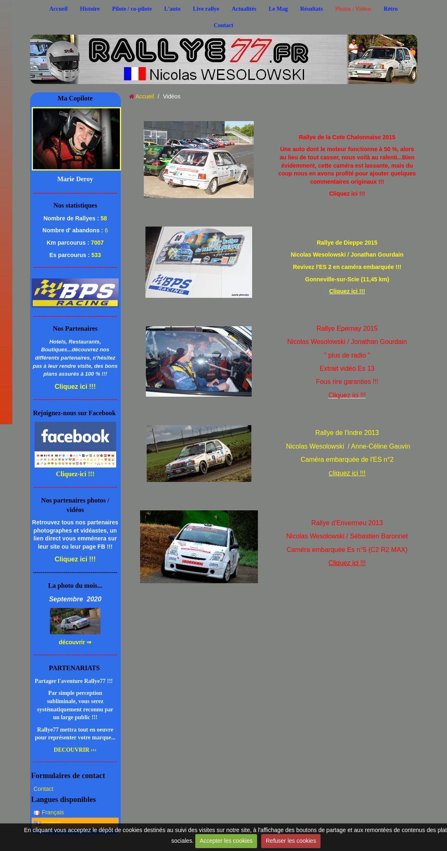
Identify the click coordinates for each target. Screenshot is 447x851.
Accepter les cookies (226, 840)
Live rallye (206, 9)
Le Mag (278, 9)
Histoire (90, 9)
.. (93, 50)
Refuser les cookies (291, 840)
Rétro (391, 9)
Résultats (311, 9)
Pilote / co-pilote (132, 9)
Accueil (58, 9)
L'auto (172, 9)
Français (49, 812)
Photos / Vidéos (353, 9)
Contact (223, 25)
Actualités (244, 9)
